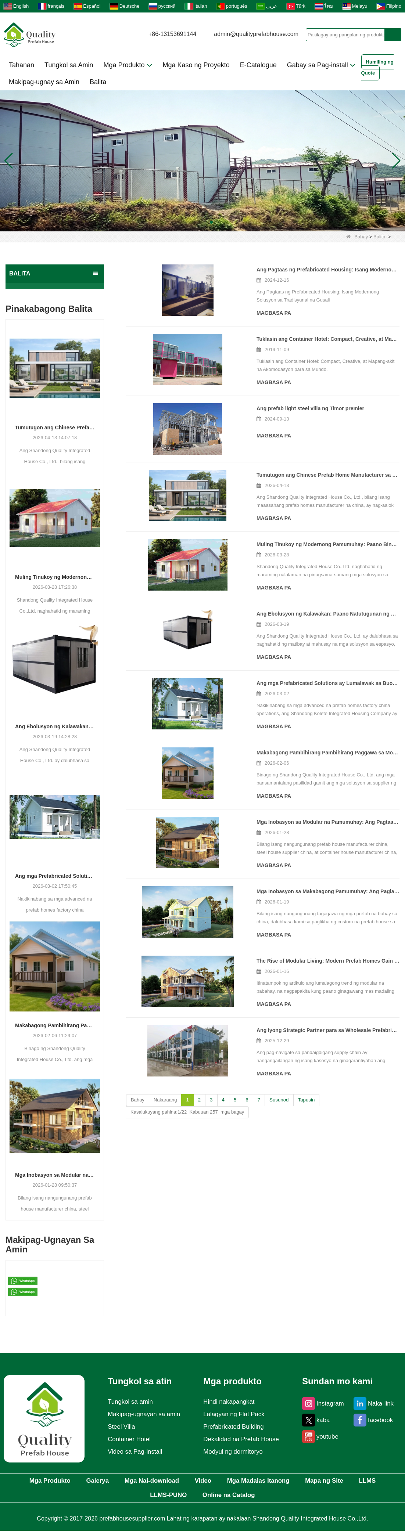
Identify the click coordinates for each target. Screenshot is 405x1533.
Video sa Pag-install (133, 1452)
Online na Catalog (251, 1497)
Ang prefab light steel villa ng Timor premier (247, 405)
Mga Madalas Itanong (285, 1481)
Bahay (357, 236)
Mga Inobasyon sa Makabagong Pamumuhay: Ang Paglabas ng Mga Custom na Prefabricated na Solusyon (296, 882)
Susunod (278, 1090)
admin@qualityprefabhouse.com (256, 34)
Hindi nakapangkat (228, 1402)
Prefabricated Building (233, 1427)
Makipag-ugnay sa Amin (44, 82)
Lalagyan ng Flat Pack (234, 1414)
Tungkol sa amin (128, 1402)
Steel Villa (119, 1427)
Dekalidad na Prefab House (241, 1439)
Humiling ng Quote (377, 67)
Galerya (102, 1481)
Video (222, 1481)
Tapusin (305, 1090)
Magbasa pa (211, 305)
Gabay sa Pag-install (321, 65)
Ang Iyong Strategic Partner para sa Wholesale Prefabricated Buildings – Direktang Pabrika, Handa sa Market (296, 1021)
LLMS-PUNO (183, 1497)
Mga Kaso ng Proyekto (196, 65)
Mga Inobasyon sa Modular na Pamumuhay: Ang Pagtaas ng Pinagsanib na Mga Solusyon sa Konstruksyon (54, 1175)
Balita (98, 82)
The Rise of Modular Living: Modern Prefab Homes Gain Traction (272, 952)
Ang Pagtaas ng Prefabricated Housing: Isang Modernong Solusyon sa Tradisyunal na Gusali (296, 270)
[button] (193, 222)
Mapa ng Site (359, 1481)
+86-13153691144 (172, 34)
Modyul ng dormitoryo (233, 1452)
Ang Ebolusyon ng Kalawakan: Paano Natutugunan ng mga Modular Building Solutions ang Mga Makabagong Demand (54, 726)
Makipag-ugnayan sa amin (143, 1414)
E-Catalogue (258, 65)
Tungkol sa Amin (68, 65)
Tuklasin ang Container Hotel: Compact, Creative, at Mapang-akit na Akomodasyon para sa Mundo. (296, 336)
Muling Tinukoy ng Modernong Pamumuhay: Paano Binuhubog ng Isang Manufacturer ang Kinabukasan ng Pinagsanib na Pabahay (54, 577)
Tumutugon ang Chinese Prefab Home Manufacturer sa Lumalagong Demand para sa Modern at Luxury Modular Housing (54, 427)
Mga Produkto (127, 65)
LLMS (134, 1497)
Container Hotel (127, 1439)
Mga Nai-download (164, 1481)
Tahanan (21, 65)
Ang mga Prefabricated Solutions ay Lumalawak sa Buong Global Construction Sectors (54, 876)
